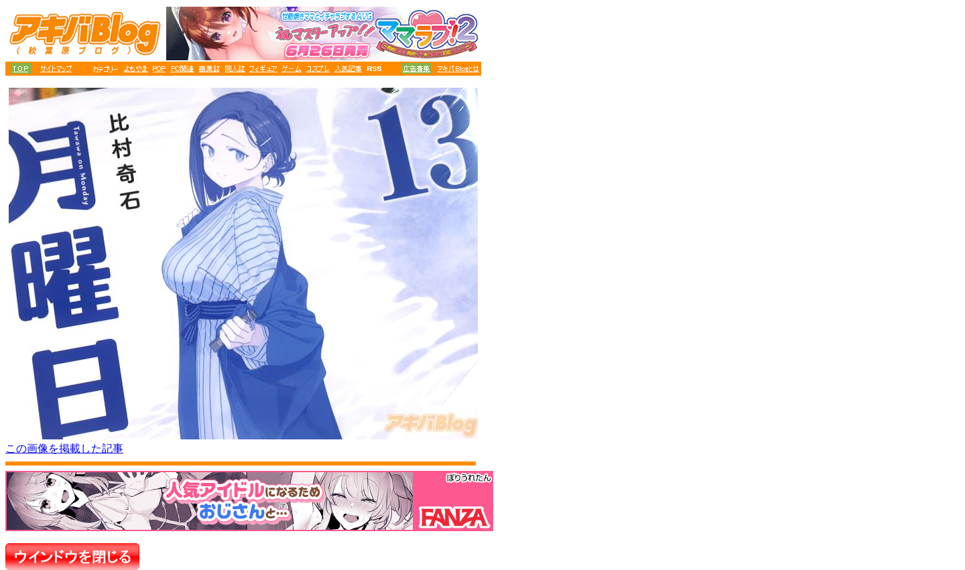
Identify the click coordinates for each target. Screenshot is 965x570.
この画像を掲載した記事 (64, 448)
